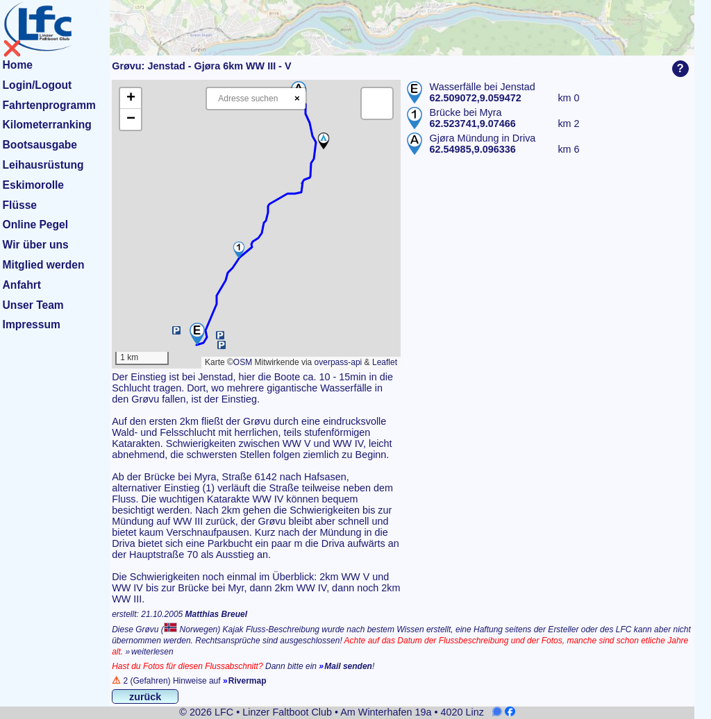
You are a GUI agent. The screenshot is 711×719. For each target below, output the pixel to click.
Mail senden (348, 666)
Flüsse (20, 205)
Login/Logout (37, 85)
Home (18, 65)
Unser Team (33, 305)
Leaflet (384, 362)
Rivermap (247, 681)
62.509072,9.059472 (475, 97)
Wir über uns (36, 245)
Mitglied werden (44, 265)
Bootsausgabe (40, 145)
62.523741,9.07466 (473, 123)
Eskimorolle (33, 185)
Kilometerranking (47, 124)
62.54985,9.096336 (473, 149)
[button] (197, 334)
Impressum (31, 324)
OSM (242, 362)
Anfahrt (22, 285)
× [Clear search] (297, 98)
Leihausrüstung (43, 165)
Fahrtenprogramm (49, 105)
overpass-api (338, 362)
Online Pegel (35, 224)
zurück (145, 696)
